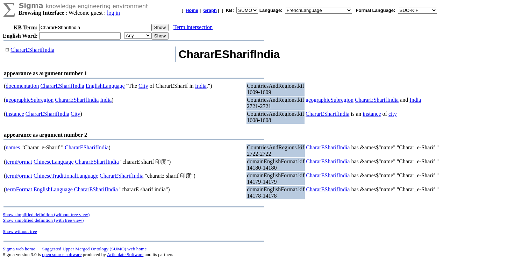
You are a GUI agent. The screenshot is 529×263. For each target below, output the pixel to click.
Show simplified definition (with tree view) (43, 220)
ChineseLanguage (54, 162)
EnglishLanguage (105, 86)
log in (113, 13)
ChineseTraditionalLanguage (66, 176)
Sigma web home (19, 248)
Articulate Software (125, 254)
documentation (22, 86)
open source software (61, 254)
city (392, 114)
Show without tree (20, 231)
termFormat (19, 162)
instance (15, 114)
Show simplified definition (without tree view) (46, 214)
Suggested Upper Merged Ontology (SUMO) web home (94, 248)
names (13, 147)
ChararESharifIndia (32, 50)
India (201, 86)
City (143, 86)
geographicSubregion (29, 100)
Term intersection (193, 27)
